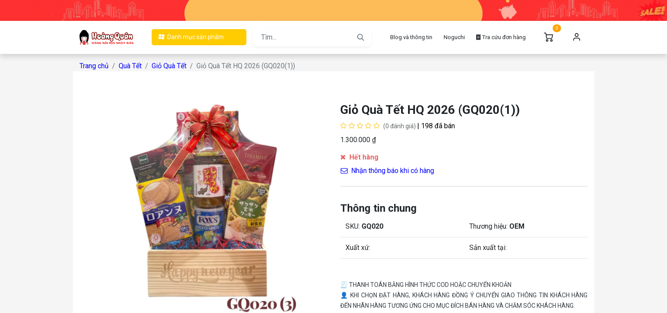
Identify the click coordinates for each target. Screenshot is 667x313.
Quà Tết (130, 66)
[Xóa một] (348, 160)
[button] (441, 160)
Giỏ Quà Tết (169, 66)
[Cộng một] (384, 160)
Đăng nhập (577, 37)
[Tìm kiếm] (361, 37)
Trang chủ (94, 66)
